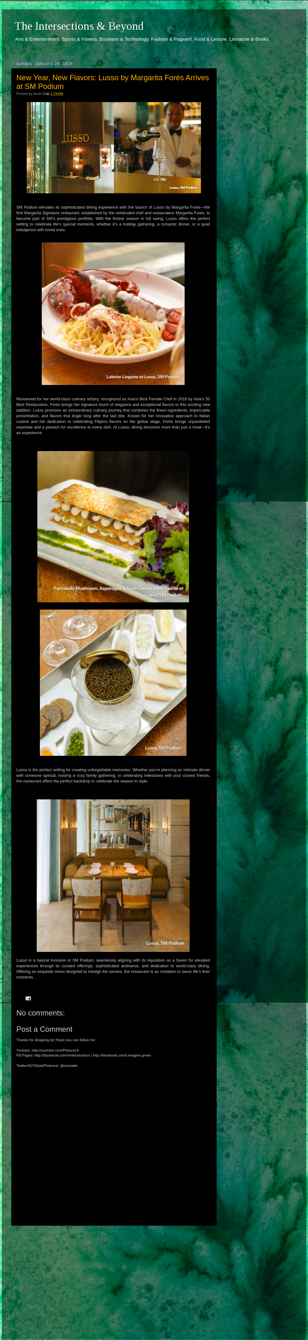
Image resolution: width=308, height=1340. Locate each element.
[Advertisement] (113, 1277)
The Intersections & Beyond (79, 26)
